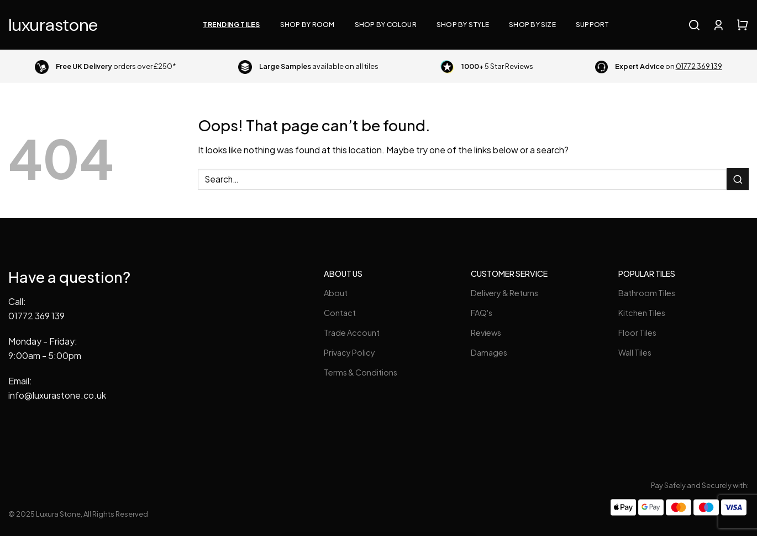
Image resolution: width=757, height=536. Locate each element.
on (668, 66)
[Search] (694, 24)
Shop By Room (307, 24)
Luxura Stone (53, 25)
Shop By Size (532, 24)
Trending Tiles (231, 24)
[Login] (718, 24)
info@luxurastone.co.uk (57, 395)
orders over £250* (116, 66)
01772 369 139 (36, 315)
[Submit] (738, 179)
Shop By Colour (386, 24)
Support (592, 24)
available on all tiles (318, 66)
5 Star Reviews (497, 66)
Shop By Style (463, 24)
